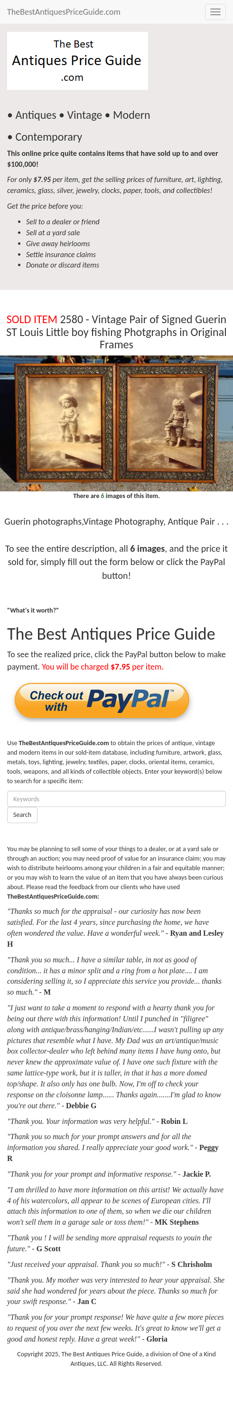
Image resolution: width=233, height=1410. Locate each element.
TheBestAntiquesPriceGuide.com (64, 12)
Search (22, 815)
